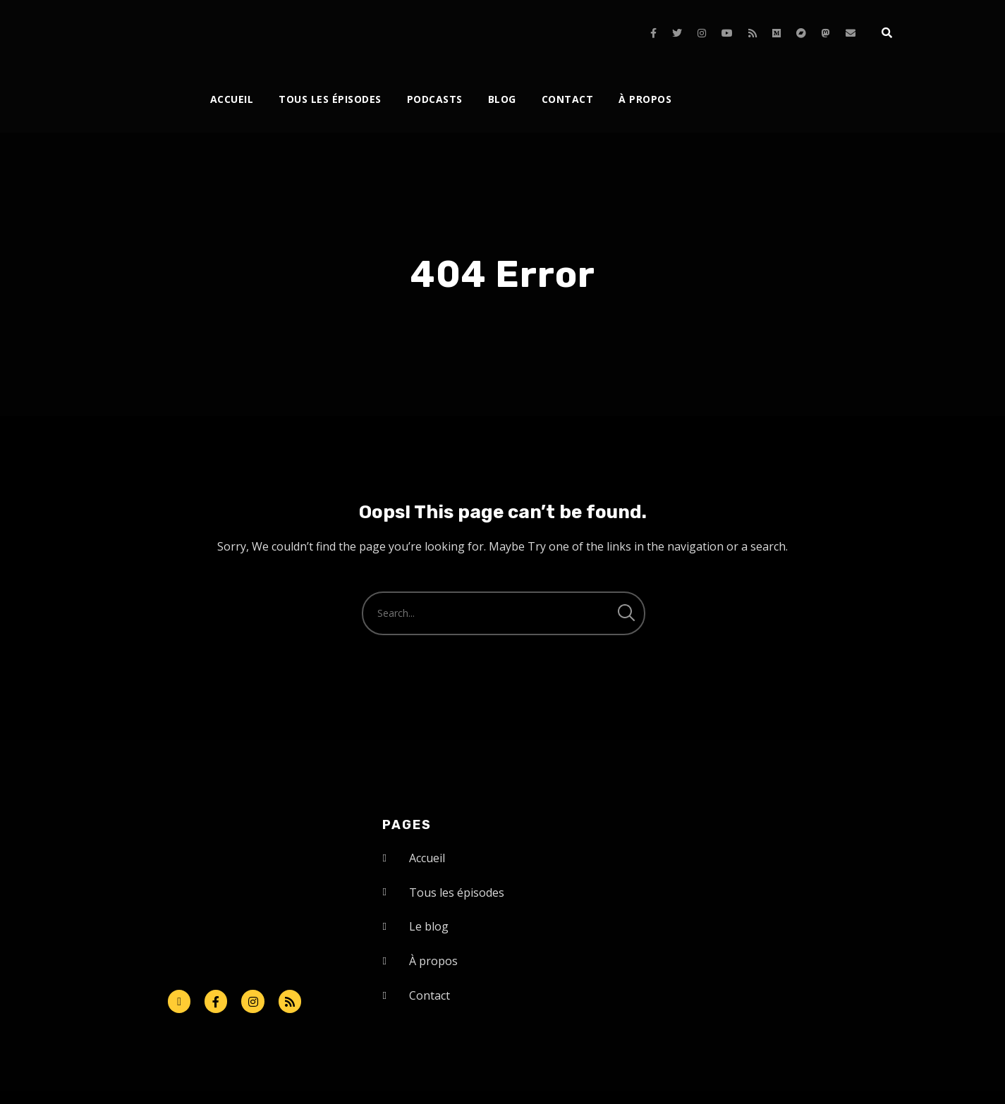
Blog (502, 99)
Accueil (232, 99)
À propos (645, 99)
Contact (568, 99)
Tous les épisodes (330, 99)
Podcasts (435, 99)
